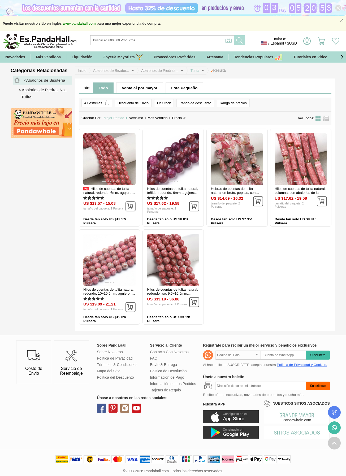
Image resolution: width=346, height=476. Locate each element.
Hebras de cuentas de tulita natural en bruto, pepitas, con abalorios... (233, 193)
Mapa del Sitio (108, 371)
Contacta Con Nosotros (169, 352)
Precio (179, 118)
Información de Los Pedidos (173, 384)
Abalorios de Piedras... (160, 70)
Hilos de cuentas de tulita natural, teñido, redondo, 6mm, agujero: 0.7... (172, 193)
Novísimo (137, 118)
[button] (342, 57)
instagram (124, 408)
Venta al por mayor (139, 88)
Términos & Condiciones (117, 365)
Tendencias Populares (258, 57)
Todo (103, 88)
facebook (101, 408)
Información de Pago (167, 377)
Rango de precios (233, 103)
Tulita (195, 70)
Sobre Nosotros (110, 352)
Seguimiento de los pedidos (334, 412)
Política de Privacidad (115, 358)
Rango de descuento (195, 103)
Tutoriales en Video (310, 57)
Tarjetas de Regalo (165, 390)
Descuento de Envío (133, 103)
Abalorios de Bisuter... (111, 70)
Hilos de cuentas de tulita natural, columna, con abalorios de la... (300, 191)
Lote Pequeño (184, 88)
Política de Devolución (168, 371)
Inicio (82, 70)
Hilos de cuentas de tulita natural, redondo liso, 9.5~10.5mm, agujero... (172, 293)
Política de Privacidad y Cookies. (302, 365)
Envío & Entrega (163, 365)
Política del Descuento (115, 377)
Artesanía (214, 57)
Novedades (15, 57)
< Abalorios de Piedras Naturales (45, 90)
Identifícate (307, 43)
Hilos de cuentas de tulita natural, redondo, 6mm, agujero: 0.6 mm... (107, 193)
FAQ (153, 358)
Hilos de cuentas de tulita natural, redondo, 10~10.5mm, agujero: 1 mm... (108, 293)
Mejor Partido (115, 118)
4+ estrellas (96, 102)
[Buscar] (183, 40)
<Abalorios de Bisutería (44, 80)
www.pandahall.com (79, 23)
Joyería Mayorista (123, 57)
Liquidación (82, 57)
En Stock (164, 103)
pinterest (113, 408)
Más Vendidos (48, 57)
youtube (136, 408)
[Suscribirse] (260, 386)
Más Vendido (159, 118)
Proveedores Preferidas (174, 57)
